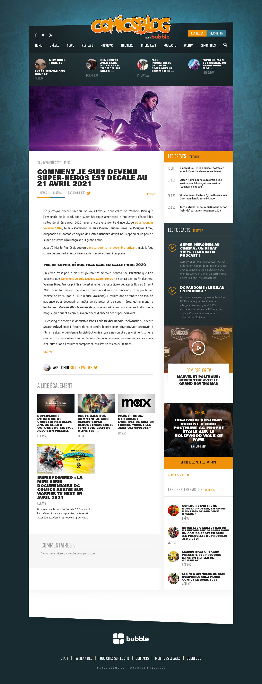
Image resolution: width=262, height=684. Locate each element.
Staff (64, 658)
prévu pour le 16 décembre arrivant (112, 247)
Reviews (87, 48)
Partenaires (83, 658)
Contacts (142, 658)
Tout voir (194, 157)
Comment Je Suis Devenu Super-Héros (87, 278)
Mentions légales (168, 658)
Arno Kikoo (56, 368)
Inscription (216, 33)
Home (39, 48)
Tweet (151, 194)
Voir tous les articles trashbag (198, 462)
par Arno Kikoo (76, 193)
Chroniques (208, 48)
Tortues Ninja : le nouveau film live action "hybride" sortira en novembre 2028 (197, 208)
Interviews (148, 48)
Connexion (197, 33)
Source (48, 352)
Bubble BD (194, 658)
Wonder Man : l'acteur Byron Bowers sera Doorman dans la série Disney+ (197, 196)
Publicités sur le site (114, 658)
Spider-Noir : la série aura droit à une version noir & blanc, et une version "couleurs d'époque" (195, 183)
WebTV (188, 48)
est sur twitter (84, 368)
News (70, 48)
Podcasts (170, 48)
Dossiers (127, 48)
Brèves (54, 48)
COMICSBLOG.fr (178, 475)
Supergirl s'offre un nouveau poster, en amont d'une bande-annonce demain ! (196, 169)
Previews (107, 48)
